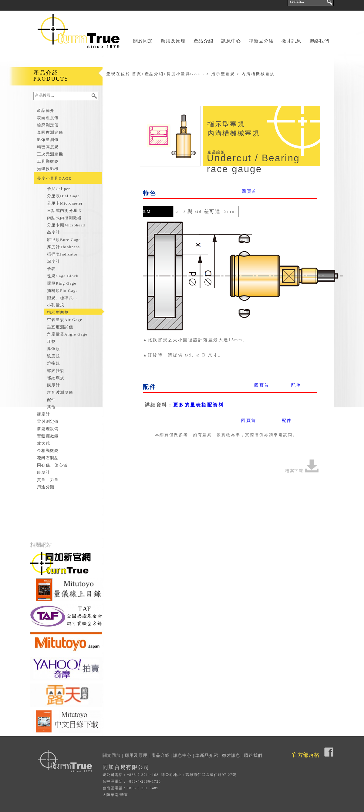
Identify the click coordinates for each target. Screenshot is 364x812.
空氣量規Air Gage (64, 319)
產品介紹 (203, 40)
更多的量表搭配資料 (198, 404)
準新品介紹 (261, 40)
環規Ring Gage (61, 283)
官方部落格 (305, 755)
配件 (51, 399)
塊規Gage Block (63, 276)
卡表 (51, 268)
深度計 (53, 261)
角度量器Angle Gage (67, 334)
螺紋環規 (55, 378)
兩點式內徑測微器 (64, 218)
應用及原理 (173, 40)
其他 (51, 407)
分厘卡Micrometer (65, 203)
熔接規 (53, 363)
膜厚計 (53, 385)
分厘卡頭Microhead (66, 225)
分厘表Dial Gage (63, 196)
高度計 (53, 232)
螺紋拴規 (55, 370)
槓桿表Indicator (62, 254)
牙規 (51, 341)
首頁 (136, 74)
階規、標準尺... (62, 298)
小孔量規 (55, 305)
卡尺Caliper (58, 188)
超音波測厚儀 (60, 392)
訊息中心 (231, 40)
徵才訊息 (291, 40)
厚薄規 (53, 348)
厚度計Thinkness (63, 247)
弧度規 (53, 356)
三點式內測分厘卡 (64, 210)
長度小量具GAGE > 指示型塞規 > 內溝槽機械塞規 (221, 74)
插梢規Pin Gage (62, 290)
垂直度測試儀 (60, 327)
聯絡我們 (319, 40)
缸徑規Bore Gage (64, 239)
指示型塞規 (58, 312)
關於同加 (143, 40)
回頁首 (249, 191)
